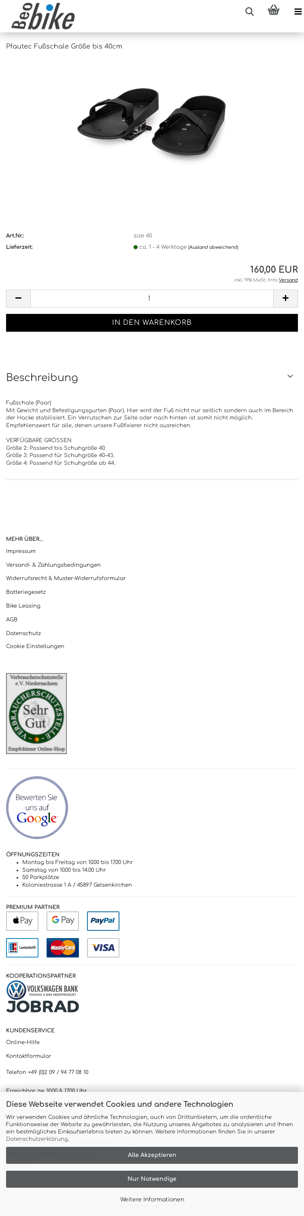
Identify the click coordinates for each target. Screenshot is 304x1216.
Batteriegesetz (26, 592)
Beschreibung (42, 377)
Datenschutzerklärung (37, 1139)
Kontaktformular (28, 1056)
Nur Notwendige (152, 1179)
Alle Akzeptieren (152, 1155)
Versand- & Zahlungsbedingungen (53, 565)
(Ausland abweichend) (213, 247)
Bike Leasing (23, 606)
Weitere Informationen (152, 1200)
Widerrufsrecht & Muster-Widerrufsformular (66, 578)
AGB (11, 620)
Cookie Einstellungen (35, 646)
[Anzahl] (152, 299)
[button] (18, 299)
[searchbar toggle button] (249, 12)
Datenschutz (23, 633)
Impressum (21, 551)
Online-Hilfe (23, 1042)
